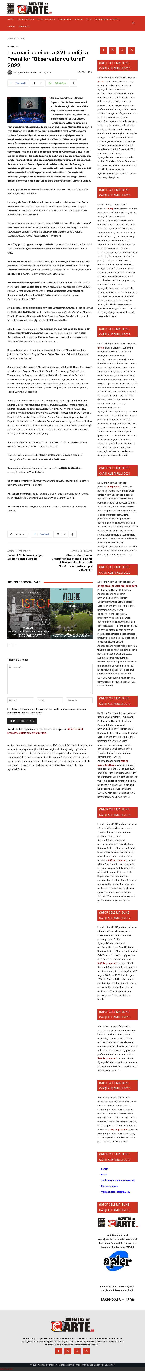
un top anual (114, 486)
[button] (133, 23)
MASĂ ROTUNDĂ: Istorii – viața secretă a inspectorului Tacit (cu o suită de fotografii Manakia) (28, 633)
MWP (112, 1365)
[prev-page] (9, 645)
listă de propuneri (117, 860)
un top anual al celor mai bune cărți (117, 586)
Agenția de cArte (26, 73)
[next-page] (15, 645)
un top (100, 81)
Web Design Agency (98, 1365)
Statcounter (6, 1369)
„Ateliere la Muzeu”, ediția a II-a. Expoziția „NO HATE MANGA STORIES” (71, 635)
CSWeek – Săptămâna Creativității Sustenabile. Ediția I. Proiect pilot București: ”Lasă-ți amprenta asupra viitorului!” (72, 563)
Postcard (20, 38)
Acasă (10, 38)
